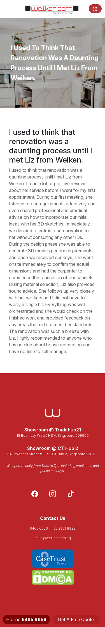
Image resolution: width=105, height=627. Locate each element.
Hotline (26, 619)
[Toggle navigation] (95, 8)
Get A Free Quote (76, 619)
